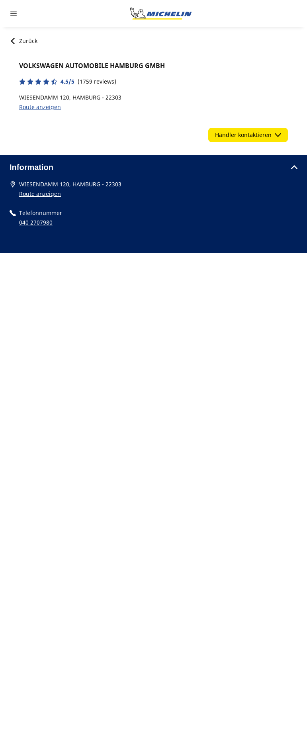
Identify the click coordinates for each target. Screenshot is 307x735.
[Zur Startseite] (161, 13)
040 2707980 (36, 222)
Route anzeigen (40, 107)
